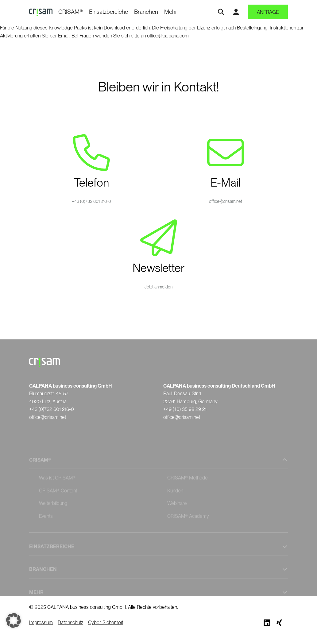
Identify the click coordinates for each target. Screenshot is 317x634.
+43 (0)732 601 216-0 (91, 201)
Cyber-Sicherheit (105, 622)
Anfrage (268, 12)
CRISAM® (70, 11)
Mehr (170, 11)
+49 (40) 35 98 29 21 (185, 409)
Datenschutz (70, 622)
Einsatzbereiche (108, 11)
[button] (13, 620)
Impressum (41, 622)
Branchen (146, 11)
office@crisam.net (225, 201)
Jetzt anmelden (158, 286)
